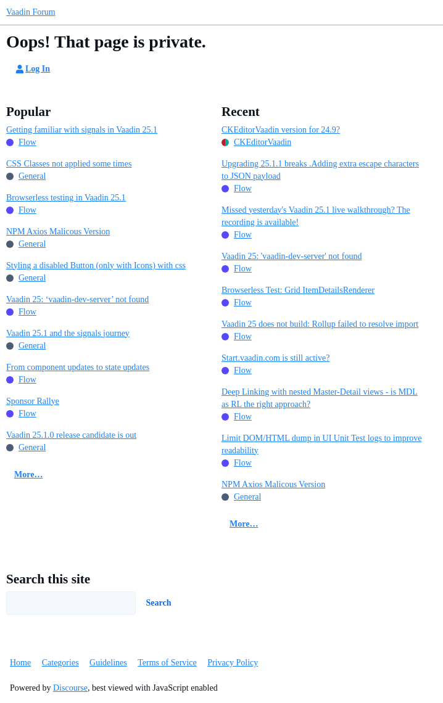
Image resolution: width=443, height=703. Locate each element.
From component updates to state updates (77, 367)
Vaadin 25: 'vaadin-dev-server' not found (292, 256)
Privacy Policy (232, 662)
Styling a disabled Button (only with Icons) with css (96, 265)
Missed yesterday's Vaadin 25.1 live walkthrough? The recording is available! (316, 216)
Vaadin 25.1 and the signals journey (68, 333)
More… (28, 474)
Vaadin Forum (31, 12)
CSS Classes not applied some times (68, 163)
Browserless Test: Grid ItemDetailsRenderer (298, 290)
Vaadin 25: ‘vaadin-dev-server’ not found (77, 299)
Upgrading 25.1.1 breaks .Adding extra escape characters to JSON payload (320, 170)
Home (20, 662)
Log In (32, 69)
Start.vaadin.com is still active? (275, 358)
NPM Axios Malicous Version (58, 231)
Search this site (48, 579)
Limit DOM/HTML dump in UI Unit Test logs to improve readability (322, 444)
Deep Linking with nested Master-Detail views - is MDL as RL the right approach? (320, 398)
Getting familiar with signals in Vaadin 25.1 (81, 129)
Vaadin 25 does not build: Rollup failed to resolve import (320, 324)
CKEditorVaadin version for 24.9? (281, 129)
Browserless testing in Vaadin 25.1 (66, 197)
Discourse (70, 688)
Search (159, 602)
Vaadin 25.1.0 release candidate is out (71, 435)
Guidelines (108, 662)
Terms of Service (167, 662)
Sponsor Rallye (32, 401)
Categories (60, 662)
